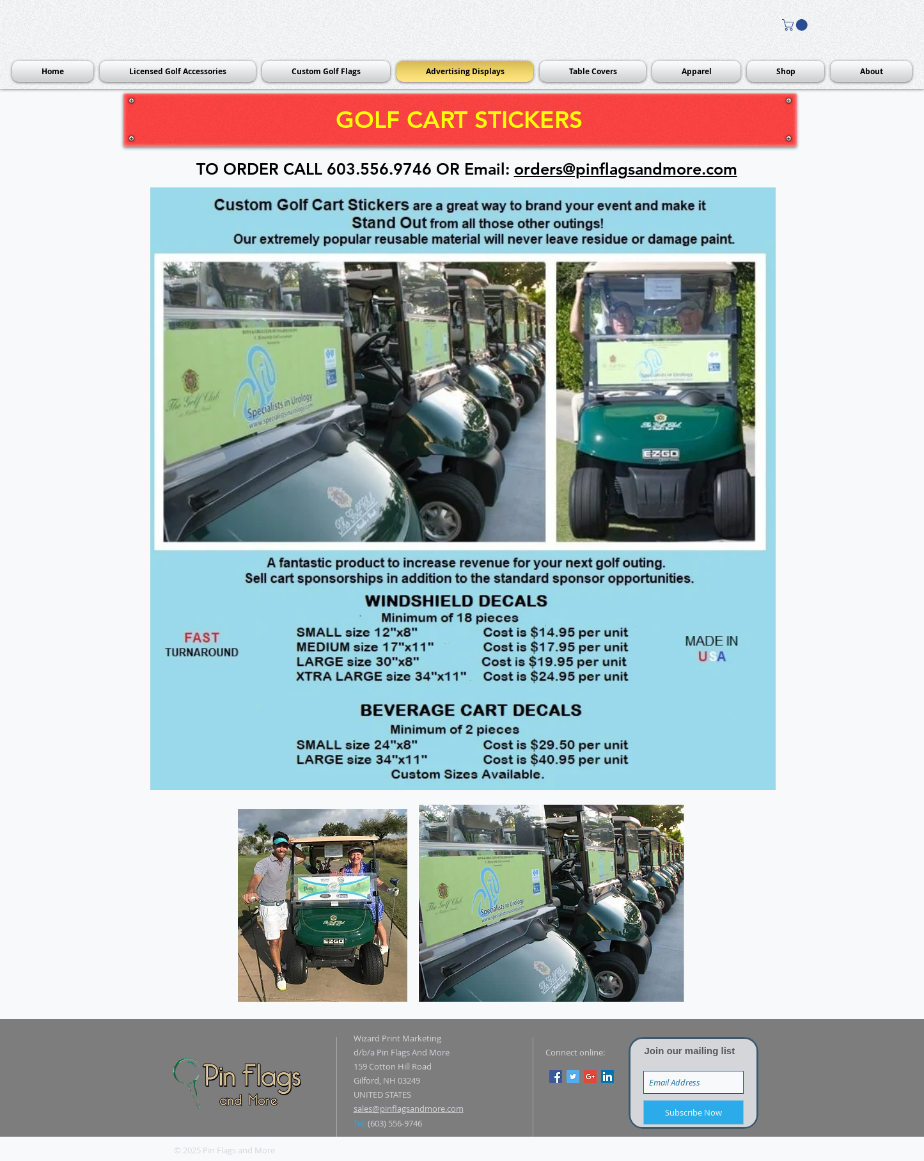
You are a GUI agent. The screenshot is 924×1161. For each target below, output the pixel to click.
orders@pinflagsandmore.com (625, 168)
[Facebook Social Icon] (555, 1076)
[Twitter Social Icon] (573, 1076)
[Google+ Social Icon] (590, 1076)
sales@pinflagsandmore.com (409, 1108)
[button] (796, 25)
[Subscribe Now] (693, 1112)
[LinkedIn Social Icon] (607, 1076)
